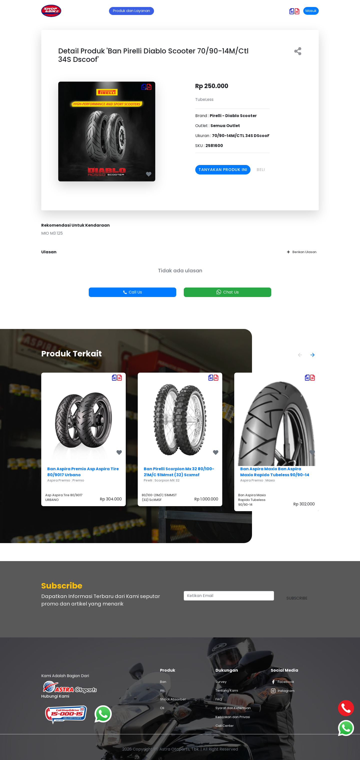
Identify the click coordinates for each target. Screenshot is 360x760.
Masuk (311, 10)
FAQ (219, 699)
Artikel (183, 10)
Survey (221, 682)
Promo (164, 10)
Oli (162, 708)
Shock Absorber (173, 699)
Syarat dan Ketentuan (233, 708)
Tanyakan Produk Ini (222, 169)
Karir (220, 10)
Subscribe (297, 598)
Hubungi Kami (244, 10)
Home (101, 10)
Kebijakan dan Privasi (233, 717)
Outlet (202, 10)
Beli (261, 169)
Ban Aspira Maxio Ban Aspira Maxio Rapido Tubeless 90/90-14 (274, 472)
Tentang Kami (227, 690)
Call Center (225, 726)
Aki (162, 690)
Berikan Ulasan (301, 252)
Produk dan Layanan (131, 10)
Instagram (282, 690)
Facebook (282, 681)
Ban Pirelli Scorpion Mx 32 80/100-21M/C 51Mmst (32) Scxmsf (179, 472)
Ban (163, 682)
